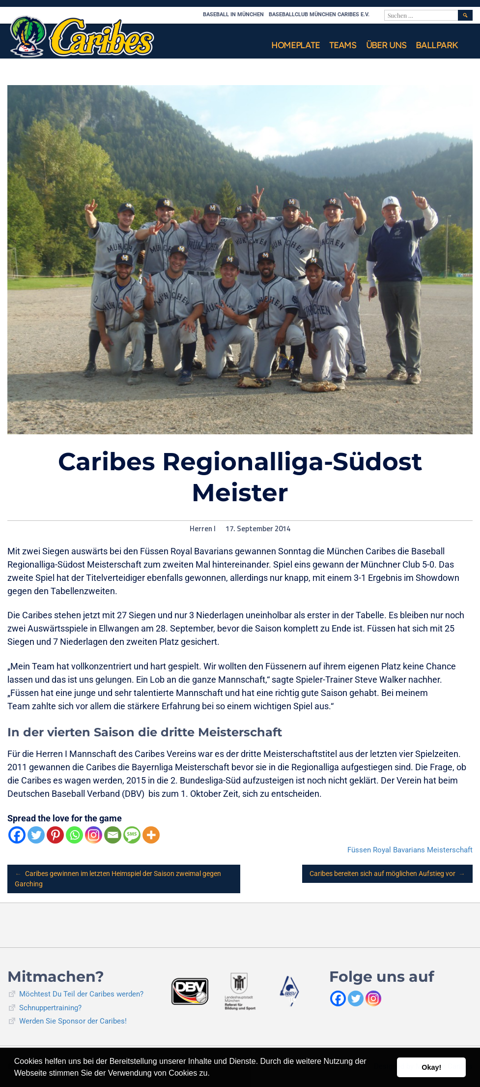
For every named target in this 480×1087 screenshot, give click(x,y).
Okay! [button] (431, 1067)
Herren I (203, 528)
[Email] (112, 835)
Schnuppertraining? (50, 1007)
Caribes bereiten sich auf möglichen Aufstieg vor (388, 874)
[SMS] (132, 835)
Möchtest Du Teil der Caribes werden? (81, 994)
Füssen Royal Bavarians (386, 849)
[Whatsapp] (74, 835)
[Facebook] (17, 835)
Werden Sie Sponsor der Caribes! (73, 1021)
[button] (213, 1074)
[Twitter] (36, 835)
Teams (342, 45)
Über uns (386, 45)
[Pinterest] (55, 835)
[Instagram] (93, 835)
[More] (151, 835)
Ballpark (437, 45)
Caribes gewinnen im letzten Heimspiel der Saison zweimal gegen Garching (118, 878)
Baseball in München (233, 14)
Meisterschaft (450, 849)
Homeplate (295, 45)
